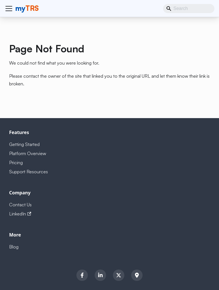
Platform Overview (27, 153)
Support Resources (28, 171)
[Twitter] (118, 275)
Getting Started (24, 144)
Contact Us (20, 204)
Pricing (16, 162)
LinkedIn (20, 214)
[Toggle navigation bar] (9, 8)
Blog (14, 247)
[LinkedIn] (100, 275)
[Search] (188, 8)
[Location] (137, 275)
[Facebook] (82, 275)
